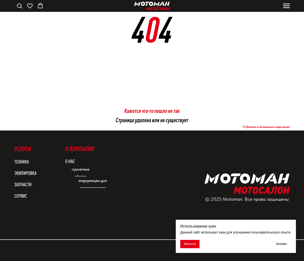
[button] (19, 6)
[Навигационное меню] (286, 6)
